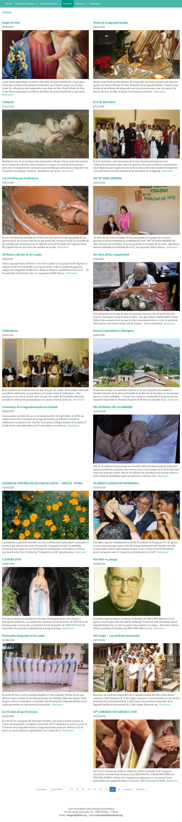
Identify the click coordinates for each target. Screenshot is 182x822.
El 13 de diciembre (104, 102)
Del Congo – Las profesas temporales (116, 635)
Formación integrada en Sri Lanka (23, 635)
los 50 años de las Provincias (19, 712)
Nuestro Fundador (25, 4)
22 (100, 789)
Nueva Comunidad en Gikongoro (113, 330)
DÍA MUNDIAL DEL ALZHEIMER (112, 407)
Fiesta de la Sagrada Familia (110, 22)
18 (77, 789)
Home (9, 3)
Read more (7, 94)
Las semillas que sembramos (20, 178)
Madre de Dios (11, 22)
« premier (41, 789)
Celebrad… (8, 102)
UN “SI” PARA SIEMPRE (107, 178)
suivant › (128, 789)
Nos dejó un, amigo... (106, 559)
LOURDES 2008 (11, 559)
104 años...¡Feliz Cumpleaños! (111, 254)
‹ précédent (56, 789)
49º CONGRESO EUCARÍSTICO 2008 (115, 712)
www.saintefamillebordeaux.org (106, 815)
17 (72, 789)
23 (107, 789)
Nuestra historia (49, 4)
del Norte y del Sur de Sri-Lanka (22, 254)
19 (83, 789)
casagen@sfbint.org (76, 815)
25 (118, 789)
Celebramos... (10, 330)
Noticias (67, 3)
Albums (80, 4)
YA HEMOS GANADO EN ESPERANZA (115, 483)
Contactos (94, 3)
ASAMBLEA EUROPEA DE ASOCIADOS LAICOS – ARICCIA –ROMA (42, 483)
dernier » (141, 789)
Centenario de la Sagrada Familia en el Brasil (29, 407)
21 (95, 789)
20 (89, 789)
